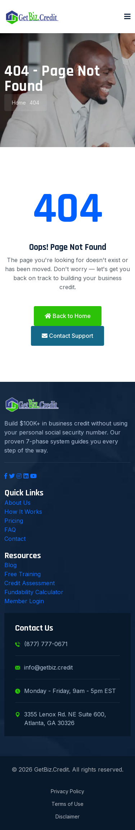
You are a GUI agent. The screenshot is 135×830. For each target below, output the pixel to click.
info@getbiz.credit (44, 667)
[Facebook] (5, 476)
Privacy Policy (67, 791)
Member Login (24, 601)
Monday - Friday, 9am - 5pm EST (65, 690)
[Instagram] (19, 476)
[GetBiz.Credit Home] (32, 16)
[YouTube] (33, 476)
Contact (15, 538)
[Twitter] (12, 476)
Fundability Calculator (33, 592)
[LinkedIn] (25, 476)
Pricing (13, 520)
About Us (17, 502)
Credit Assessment (29, 583)
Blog (10, 565)
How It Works (23, 511)
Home (19, 103)
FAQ (10, 529)
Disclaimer (67, 816)
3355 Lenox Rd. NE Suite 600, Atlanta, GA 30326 (60, 719)
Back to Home (68, 315)
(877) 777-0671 (41, 644)
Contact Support (67, 335)
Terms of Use (67, 804)
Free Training (22, 574)
